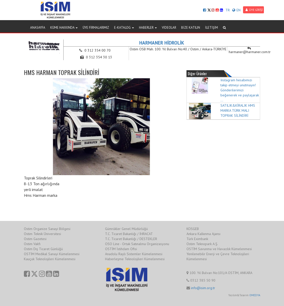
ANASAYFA (37, 27)
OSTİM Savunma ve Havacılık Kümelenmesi (219, 249)
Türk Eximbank (197, 239)
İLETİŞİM (211, 27)
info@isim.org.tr (203, 288)
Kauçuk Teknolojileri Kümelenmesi (49, 259)
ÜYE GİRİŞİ (254, 10)
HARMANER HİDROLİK (161, 43)
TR (227, 10)
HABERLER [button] (148, 27)
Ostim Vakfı (32, 244)
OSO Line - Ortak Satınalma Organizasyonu (137, 244)
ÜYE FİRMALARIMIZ (96, 27)
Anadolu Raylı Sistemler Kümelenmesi (133, 254)
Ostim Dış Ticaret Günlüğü (43, 249)
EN (236, 10)
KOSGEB (192, 228)
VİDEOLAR (169, 27)
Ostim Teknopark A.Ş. (202, 244)
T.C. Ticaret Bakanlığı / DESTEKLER (131, 239)
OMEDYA (254, 295)
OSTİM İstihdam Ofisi (121, 249)
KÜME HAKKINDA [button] (64, 27)
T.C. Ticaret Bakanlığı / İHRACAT (129, 234)
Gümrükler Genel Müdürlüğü (126, 228)
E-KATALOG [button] (124, 27)
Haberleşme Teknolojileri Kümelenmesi (135, 259)
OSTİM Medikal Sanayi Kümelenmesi (51, 254)
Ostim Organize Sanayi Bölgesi (47, 228)
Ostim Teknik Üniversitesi (42, 234)
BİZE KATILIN (190, 27)
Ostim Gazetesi (35, 239)
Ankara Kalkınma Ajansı (203, 234)
